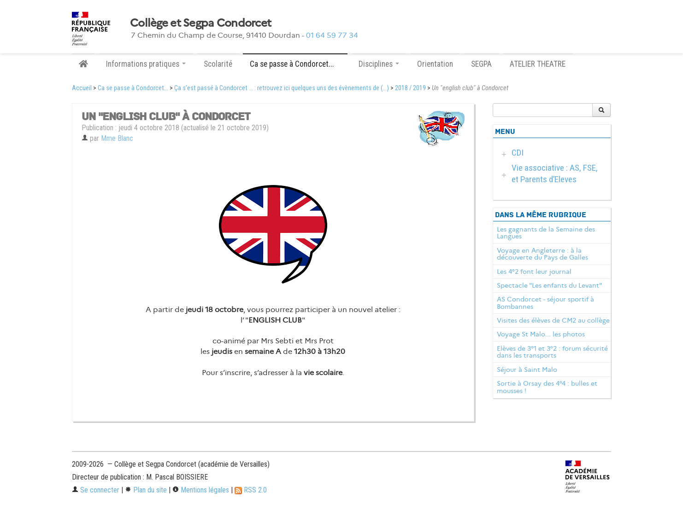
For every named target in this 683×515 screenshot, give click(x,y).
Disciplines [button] (379, 64)
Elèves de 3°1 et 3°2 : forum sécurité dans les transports (552, 352)
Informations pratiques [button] (146, 64)
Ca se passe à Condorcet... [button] (295, 64)
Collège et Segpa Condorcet (200, 23)
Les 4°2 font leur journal (534, 271)
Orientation (435, 64)
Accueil (82, 88)
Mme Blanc (117, 138)
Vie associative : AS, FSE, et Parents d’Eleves (555, 173)
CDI (518, 152)
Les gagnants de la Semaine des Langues (546, 233)
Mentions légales (200, 490)
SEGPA (481, 64)
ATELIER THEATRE (537, 64)
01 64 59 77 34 (332, 35)
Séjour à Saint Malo (527, 369)
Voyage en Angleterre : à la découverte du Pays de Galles (542, 254)
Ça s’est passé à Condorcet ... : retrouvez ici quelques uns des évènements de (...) (281, 88)
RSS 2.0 (251, 490)
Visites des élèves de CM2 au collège (553, 320)
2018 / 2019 (410, 88)
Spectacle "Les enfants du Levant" (549, 285)
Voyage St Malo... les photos (541, 334)
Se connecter (95, 490)
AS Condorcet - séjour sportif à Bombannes (545, 303)
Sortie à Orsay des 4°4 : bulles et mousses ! (547, 387)
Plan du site (146, 490)
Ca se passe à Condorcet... (133, 88)
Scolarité (218, 64)
